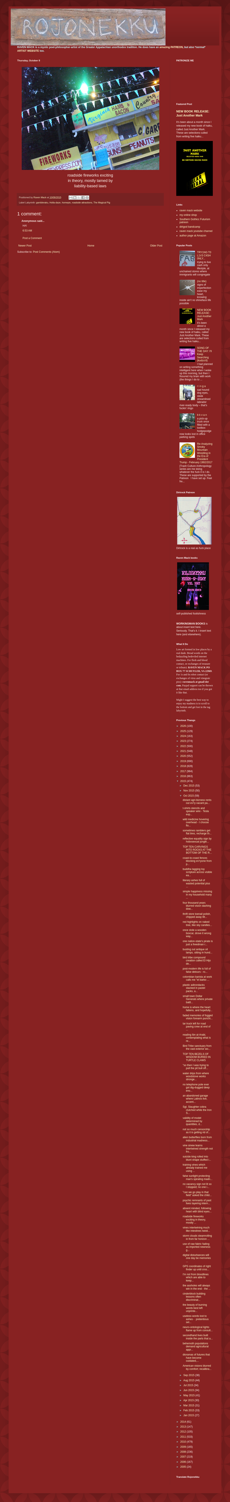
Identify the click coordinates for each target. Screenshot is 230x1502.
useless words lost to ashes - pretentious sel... (196, 1319)
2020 (183, 756)
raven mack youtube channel (195, 231)
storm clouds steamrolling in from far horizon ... (197, 1237)
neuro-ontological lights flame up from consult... (198, 1329)
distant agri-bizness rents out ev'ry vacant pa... (197, 802)
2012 (183, 1431)
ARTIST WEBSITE (28, 50)
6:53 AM (27, 230)
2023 (183, 741)
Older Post (156, 245)
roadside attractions (82, 202)
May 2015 (189, 1395)
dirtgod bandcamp (189, 226)
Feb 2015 (189, 1410)
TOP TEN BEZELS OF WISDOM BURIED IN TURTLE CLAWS (197, 1057)
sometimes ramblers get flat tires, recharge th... (197, 832)
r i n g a (201, 386)
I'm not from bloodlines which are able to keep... (196, 1277)
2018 (183, 766)
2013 (183, 1426)
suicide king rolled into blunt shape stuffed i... (197, 1158)
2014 (183, 1421)
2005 (183, 1466)
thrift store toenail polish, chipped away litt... (197, 915)
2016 (183, 776)
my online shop (188, 214)
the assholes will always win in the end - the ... (197, 1287)
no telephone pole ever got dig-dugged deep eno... (196, 1087)
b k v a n (202, 414)
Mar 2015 (189, 1405)
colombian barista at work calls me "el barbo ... (197, 978)
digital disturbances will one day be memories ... (197, 1258)
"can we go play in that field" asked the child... (197, 1194)
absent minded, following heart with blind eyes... (197, 1210)
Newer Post (25, 245)
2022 (183, 746)
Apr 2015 (189, 1400)
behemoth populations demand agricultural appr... (196, 1346)
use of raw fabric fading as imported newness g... (196, 1247)
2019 (183, 761)
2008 (183, 1451)
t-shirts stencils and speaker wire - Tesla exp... (196, 811)
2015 (183, 781)
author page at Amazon (192, 235)
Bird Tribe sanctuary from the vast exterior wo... (197, 1047)
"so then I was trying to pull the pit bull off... (196, 1067)
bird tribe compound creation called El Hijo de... (197, 960)
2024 (183, 736)
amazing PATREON (171, 47)
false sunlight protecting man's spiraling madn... (197, 1177)
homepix (66, 202)
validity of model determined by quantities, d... (192, 1121)
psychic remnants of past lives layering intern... (197, 1202)
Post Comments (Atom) (46, 251)
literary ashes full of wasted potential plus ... (196, 883)
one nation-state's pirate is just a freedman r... (198, 943)
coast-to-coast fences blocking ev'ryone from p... (197, 861)
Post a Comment (32, 238)
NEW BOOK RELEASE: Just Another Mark (204, 315)
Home (90, 245)
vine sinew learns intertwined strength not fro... (198, 1148)
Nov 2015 (189, 790)
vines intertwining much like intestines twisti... (196, 1229)
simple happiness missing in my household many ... (197, 894)
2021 (183, 751)
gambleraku (42, 202)
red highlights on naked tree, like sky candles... (197, 923)
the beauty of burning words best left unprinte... (195, 1308)
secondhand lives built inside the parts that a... (198, 1337)
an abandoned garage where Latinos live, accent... (195, 1098)
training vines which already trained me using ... (195, 1167)
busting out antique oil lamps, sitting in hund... (197, 951)
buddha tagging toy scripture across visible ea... (197, 872)
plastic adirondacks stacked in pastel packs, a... (194, 988)
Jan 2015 (189, 1415)
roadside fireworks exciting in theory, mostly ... (194, 1219)
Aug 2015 (189, 1380)
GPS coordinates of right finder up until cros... (197, 1268)
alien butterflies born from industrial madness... (197, 1139)
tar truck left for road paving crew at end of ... (196, 1026)
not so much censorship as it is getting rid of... (196, 1131)
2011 (183, 1436)
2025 (183, 731)
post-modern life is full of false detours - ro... (197, 970)
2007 (183, 1456)
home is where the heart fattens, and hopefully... (197, 1009)
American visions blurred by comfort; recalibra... (197, 1367)
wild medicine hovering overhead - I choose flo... (196, 822)
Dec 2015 (189, 785)
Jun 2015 (189, 1390)
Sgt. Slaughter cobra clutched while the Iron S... (197, 1110)
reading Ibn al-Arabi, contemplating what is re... (197, 1037)
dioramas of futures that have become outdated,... (196, 1357)
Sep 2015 (189, 1375)
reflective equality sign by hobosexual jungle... (197, 840)
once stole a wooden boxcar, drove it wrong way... (197, 933)
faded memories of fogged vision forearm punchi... (198, 1017)
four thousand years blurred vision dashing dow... (197, 906)
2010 (183, 1441)
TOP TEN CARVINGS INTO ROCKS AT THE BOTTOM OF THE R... (197, 850)
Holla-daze (55, 202)
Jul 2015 (188, 1385)
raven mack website (190, 210)
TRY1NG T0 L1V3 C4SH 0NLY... (204, 255)
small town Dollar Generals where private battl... (198, 999)
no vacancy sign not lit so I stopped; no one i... (197, 1186)
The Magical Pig (102, 202)
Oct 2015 (189, 795)
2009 (183, 1446)
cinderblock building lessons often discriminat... (194, 1296)
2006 (183, 1461)
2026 (183, 726)
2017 (183, 771)
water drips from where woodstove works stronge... (196, 1076)
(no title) (201, 281)
